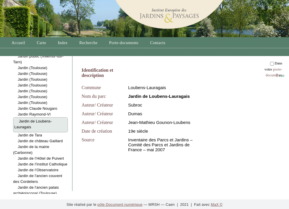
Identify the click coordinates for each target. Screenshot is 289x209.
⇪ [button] (280, 75)
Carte (41, 43)
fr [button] (263, 7)
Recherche (88, 43)
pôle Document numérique (120, 204)
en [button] (269, 7)
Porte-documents (124, 43)
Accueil (18, 43)
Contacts (157, 43)
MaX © (216, 204)
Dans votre (273, 69)
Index (63, 43)
